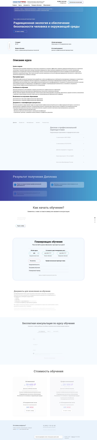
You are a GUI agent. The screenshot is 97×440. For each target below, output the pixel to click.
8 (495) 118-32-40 (61, 1)
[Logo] (19, 2)
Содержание (9, 46)
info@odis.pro (63, 3)
